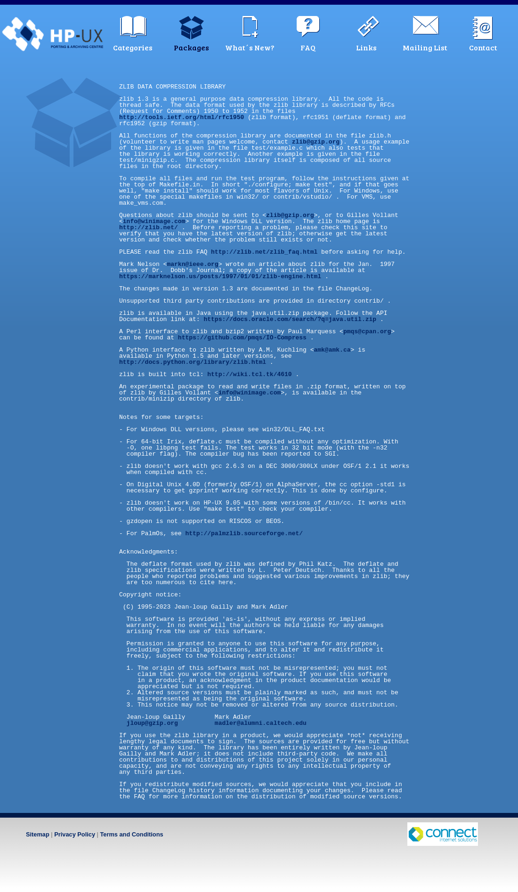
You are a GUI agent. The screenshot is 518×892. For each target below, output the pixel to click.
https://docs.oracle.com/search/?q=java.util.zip (289, 319)
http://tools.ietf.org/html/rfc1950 (181, 117)
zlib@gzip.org (316, 141)
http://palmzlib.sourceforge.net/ (244, 533)
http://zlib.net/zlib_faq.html (264, 252)
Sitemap (37, 834)
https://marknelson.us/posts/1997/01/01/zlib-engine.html (220, 276)
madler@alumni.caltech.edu (261, 723)
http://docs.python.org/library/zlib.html (192, 362)
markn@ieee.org (192, 264)
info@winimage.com (154, 221)
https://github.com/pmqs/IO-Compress (242, 337)
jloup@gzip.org (152, 723)
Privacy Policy (74, 834)
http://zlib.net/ (148, 227)
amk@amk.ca (332, 350)
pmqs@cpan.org (367, 331)
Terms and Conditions (131, 834)
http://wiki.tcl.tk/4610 (249, 374)
